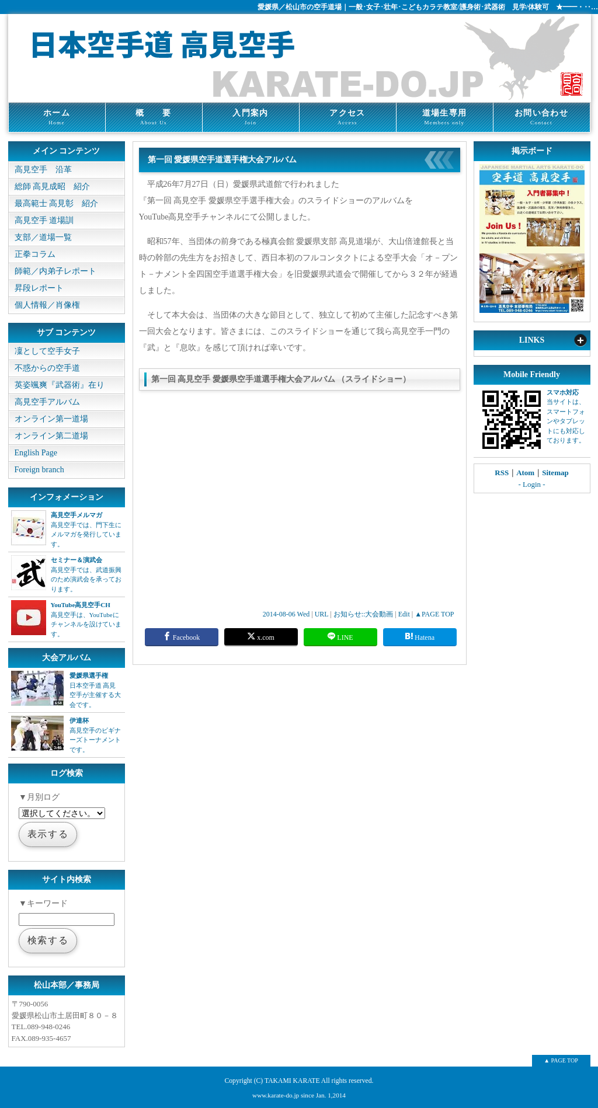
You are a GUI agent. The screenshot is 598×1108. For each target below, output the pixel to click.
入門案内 (251, 117)
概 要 (154, 117)
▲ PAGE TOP (561, 1060)
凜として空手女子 (47, 351)
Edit (404, 614)
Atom (525, 472)
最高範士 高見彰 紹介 (57, 203)
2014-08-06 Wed (286, 614)
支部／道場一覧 (43, 237)
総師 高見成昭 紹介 (53, 186)
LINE (340, 637)
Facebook (181, 637)
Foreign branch (39, 469)
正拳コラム (35, 254)
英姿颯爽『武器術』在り (60, 385)
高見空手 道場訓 (44, 220)
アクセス (348, 117)
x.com (260, 637)
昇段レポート (39, 288)
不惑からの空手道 (47, 368)
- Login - (531, 484)
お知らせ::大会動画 (363, 614)
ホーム (57, 117)
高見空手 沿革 (43, 169)
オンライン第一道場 (51, 418)
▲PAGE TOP (434, 614)
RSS (502, 472)
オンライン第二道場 (51, 435)
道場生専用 (445, 117)
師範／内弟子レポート (55, 271)
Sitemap (555, 472)
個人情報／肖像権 (47, 305)
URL (322, 614)
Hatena (419, 637)
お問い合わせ (541, 117)
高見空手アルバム (47, 402)
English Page (36, 452)
